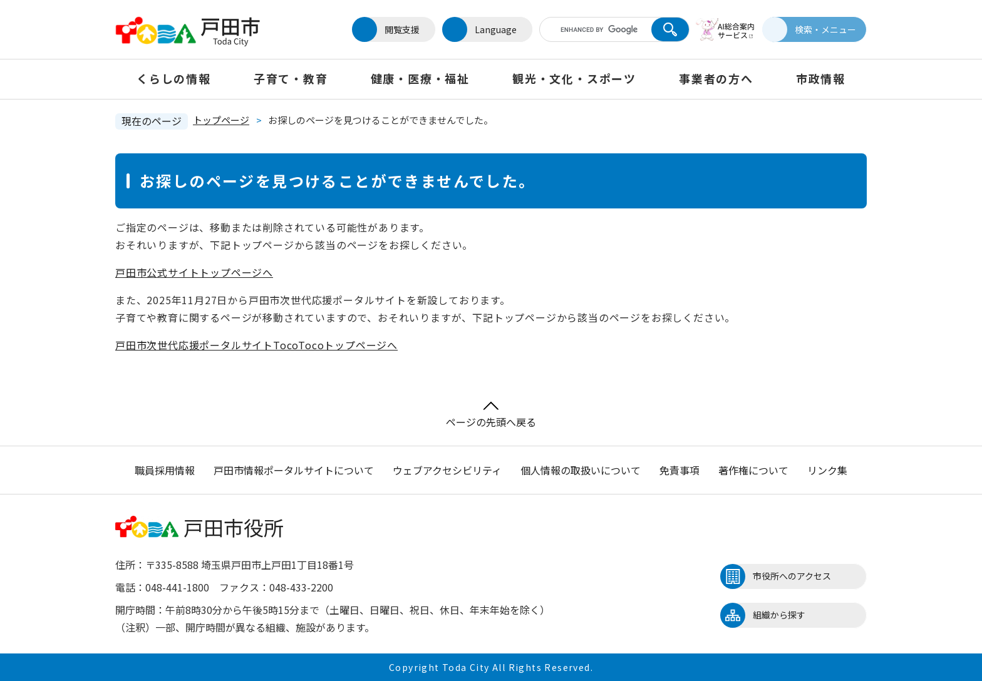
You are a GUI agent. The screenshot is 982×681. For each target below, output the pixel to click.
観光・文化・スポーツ (574, 78)
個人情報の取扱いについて (580, 470)
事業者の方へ (716, 78)
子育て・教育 (291, 78)
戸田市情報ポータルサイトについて (294, 470)
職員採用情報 (165, 470)
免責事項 (679, 470)
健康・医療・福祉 (420, 78)
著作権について (753, 470)
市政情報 (820, 78)
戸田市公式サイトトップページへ (194, 272)
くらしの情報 (174, 78)
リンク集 (827, 470)
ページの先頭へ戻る (491, 415)
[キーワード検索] (593, 29)
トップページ (221, 119)
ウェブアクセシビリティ (447, 470)
